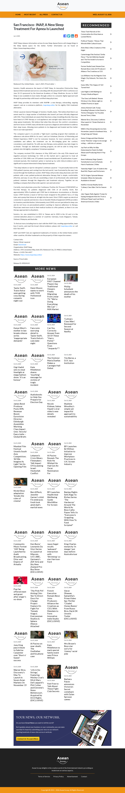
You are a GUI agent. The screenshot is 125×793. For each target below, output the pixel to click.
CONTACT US (56, 14)
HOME (18, 14)
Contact (84, 776)
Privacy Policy (58, 776)
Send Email (22, 245)
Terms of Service (44, 776)
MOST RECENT (30, 14)
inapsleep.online (49, 105)
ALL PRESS (44, 14)
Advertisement (72, 776)
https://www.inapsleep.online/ (31, 255)
